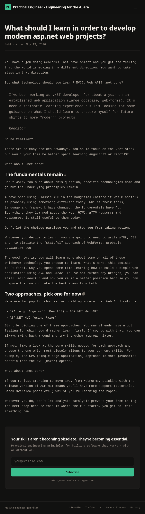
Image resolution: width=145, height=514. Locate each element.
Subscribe (72, 472)
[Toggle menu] (135, 7)
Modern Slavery (116, 507)
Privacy (135, 507)
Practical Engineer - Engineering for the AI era (47, 7)
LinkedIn (75, 507)
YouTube (90, 507)
